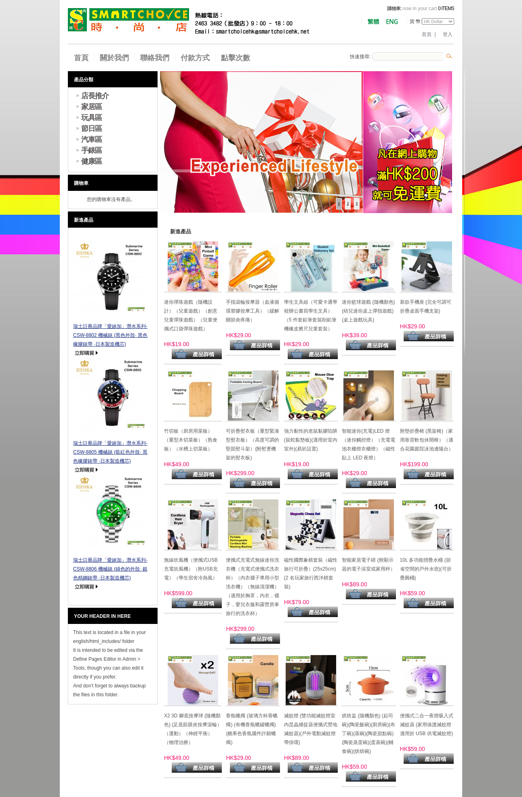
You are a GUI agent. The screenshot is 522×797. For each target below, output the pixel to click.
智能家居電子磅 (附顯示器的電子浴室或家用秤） (368, 564)
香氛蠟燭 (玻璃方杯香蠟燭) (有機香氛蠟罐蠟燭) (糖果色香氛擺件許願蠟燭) (251, 729)
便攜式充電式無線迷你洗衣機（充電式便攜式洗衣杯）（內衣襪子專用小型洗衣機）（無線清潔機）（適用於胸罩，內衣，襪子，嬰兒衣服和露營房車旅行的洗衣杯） (252, 586)
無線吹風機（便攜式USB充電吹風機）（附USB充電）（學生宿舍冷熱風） (191, 569)
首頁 (426, 34)
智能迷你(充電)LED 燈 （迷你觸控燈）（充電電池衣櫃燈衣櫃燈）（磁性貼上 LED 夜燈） (368, 444)
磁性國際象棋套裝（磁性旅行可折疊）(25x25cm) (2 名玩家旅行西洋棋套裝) (310, 573)
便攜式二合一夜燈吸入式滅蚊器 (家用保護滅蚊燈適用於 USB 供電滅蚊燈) (426, 724)
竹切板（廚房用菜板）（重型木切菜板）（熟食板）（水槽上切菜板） (190, 440)
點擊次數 (235, 58)
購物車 (81, 183)
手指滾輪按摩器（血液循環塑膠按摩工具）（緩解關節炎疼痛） (252, 311)
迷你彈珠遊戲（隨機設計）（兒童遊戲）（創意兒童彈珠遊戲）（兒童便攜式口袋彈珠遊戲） (190, 315)
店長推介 (95, 96)
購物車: (394, 8)
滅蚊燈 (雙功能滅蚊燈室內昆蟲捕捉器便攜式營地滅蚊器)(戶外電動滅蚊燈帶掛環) (310, 729)
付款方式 (195, 58)
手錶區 (91, 150)
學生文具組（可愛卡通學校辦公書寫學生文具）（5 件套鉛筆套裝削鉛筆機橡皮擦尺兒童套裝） (310, 315)
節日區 (91, 129)
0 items (446, 8)
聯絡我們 (154, 58)
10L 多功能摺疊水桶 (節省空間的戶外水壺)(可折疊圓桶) (426, 569)
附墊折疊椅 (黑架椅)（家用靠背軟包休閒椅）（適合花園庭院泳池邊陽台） (426, 440)
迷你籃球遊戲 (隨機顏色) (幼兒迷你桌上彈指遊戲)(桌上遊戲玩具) (368, 311)
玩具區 (91, 118)
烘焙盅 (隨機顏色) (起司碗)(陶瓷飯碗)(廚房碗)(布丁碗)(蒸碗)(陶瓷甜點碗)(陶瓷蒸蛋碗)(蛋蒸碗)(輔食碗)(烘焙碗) (368, 733)
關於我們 (114, 58)
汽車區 (91, 139)
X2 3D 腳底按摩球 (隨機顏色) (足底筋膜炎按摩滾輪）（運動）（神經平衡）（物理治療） (193, 729)
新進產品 (83, 220)
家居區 (91, 107)
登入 (448, 34)
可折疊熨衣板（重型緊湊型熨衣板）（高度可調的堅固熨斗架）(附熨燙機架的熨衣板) (252, 444)
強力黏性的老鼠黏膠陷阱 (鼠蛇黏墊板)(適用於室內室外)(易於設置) (310, 440)
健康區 (91, 161)
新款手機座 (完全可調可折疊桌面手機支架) (425, 306)
